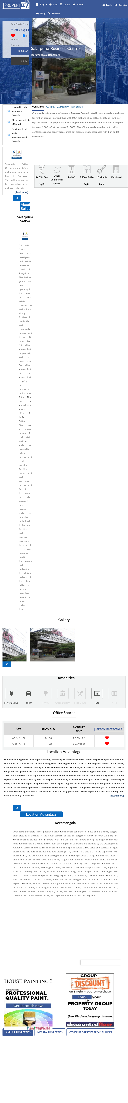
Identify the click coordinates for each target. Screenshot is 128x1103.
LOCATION (77, 107)
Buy (42, 4)
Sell (55, 4)
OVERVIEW (38, 107)
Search (56, 13)
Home (80, 4)
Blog (43, 13)
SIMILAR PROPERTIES (17, 1032)
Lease (67, 4)
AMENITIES (63, 107)
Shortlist (15, 39)
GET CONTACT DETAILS (109, 729)
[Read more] (21, 192)
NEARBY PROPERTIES (49, 1032)
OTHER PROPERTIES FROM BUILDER (90, 1032)
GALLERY (50, 107)
